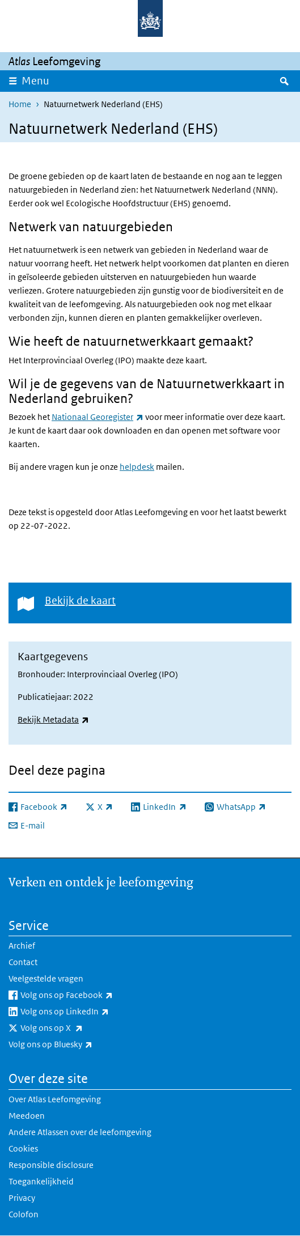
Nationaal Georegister (97, 416)
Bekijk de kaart (80, 600)
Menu (35, 80)
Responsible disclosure (51, 1164)
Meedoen (27, 1115)
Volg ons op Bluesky (75, 1044)
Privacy (22, 1197)
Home (20, 104)
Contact (23, 962)
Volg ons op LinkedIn (89, 1011)
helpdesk (137, 466)
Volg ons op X (76, 1028)
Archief (22, 945)
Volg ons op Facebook (91, 995)
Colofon (24, 1214)
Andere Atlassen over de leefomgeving (80, 1132)
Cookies (23, 1148)
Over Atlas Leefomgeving (55, 1099)
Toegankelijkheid (41, 1181)
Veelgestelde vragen (46, 978)
